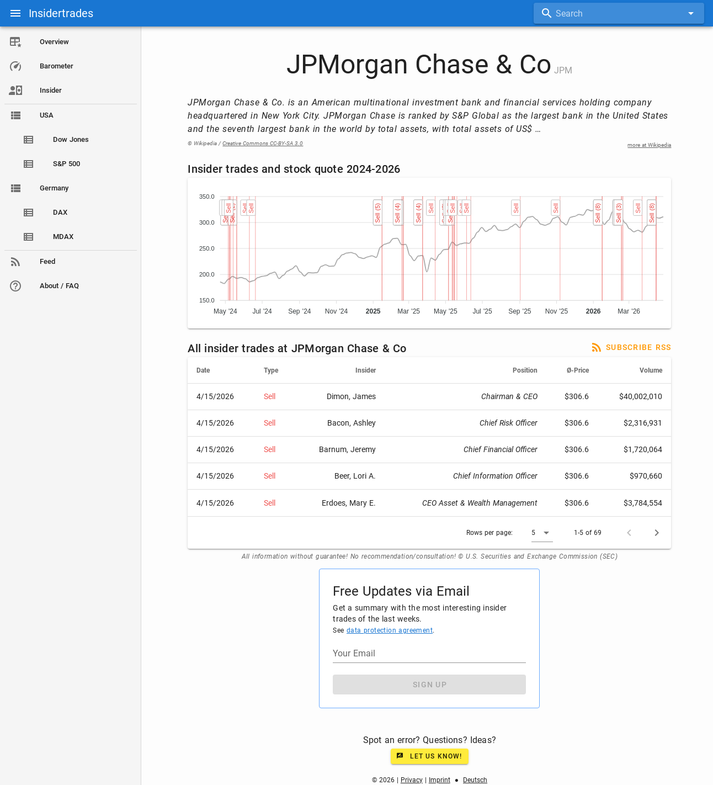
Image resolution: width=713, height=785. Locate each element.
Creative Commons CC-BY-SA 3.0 (263, 143)
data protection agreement (390, 630)
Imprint (439, 780)
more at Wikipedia (650, 145)
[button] (543, 533)
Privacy (412, 780)
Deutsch (475, 780)
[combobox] (619, 13)
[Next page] (657, 533)
